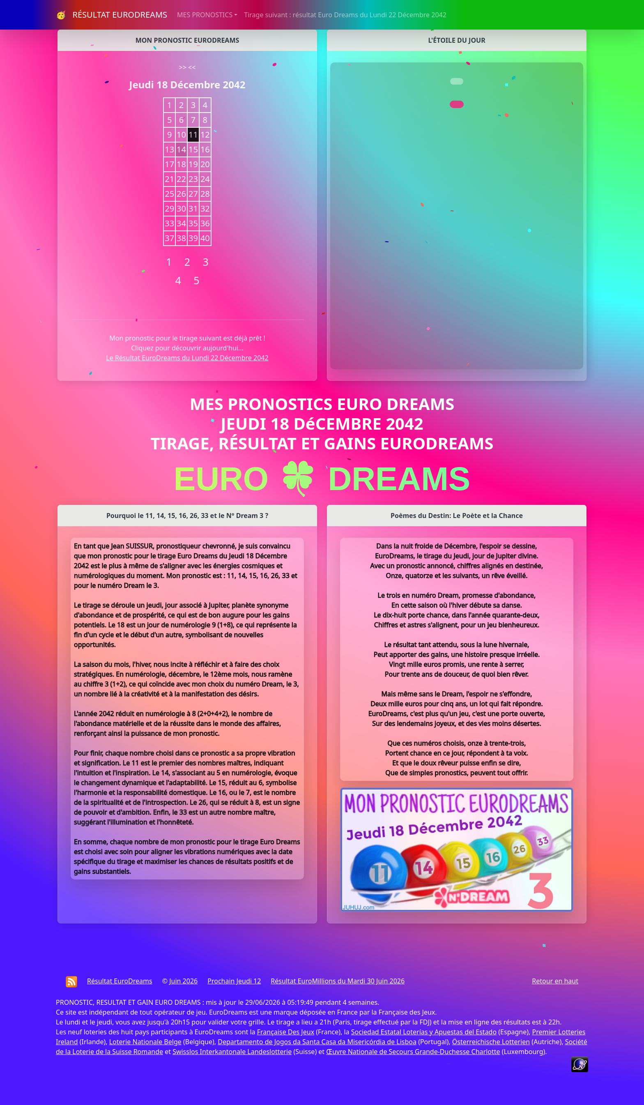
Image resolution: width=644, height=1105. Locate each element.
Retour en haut (555, 980)
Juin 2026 (183, 980)
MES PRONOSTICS (204, 14)
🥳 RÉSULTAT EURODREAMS (111, 14)
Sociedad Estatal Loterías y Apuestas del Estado (424, 1031)
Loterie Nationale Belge (145, 1041)
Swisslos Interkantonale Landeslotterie (232, 1051)
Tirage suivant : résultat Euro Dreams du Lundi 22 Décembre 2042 (345, 14)
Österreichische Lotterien (491, 1041)
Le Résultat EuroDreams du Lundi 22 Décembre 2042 (187, 357)
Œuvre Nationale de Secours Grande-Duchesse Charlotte (413, 1051)
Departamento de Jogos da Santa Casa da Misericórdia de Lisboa (317, 1041)
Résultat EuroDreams (119, 980)
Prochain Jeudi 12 (234, 980)
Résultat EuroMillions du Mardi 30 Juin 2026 (338, 980)
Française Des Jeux (285, 1031)
